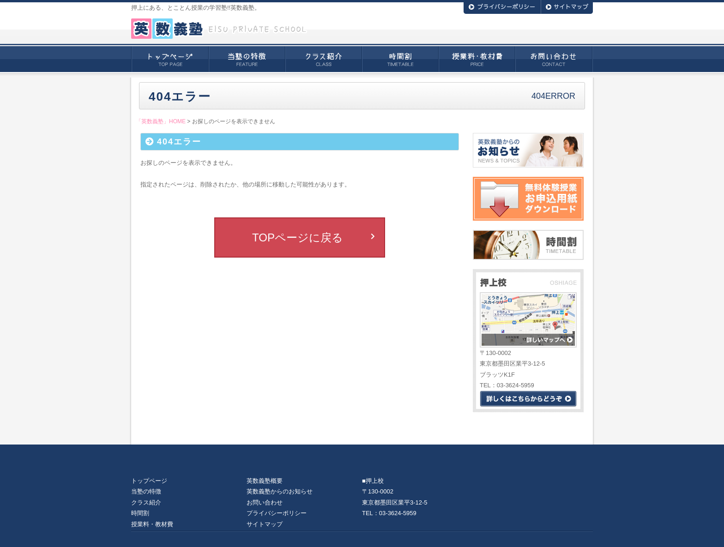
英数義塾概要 (265, 480)
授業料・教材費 (477, 59)
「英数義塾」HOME (161, 121)
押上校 (375, 480)
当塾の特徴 (247, 59)
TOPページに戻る (297, 237)
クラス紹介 (323, 59)
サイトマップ (265, 524)
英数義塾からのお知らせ (280, 491)
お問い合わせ (554, 59)
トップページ (170, 59)
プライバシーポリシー (277, 513)
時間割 (400, 59)
